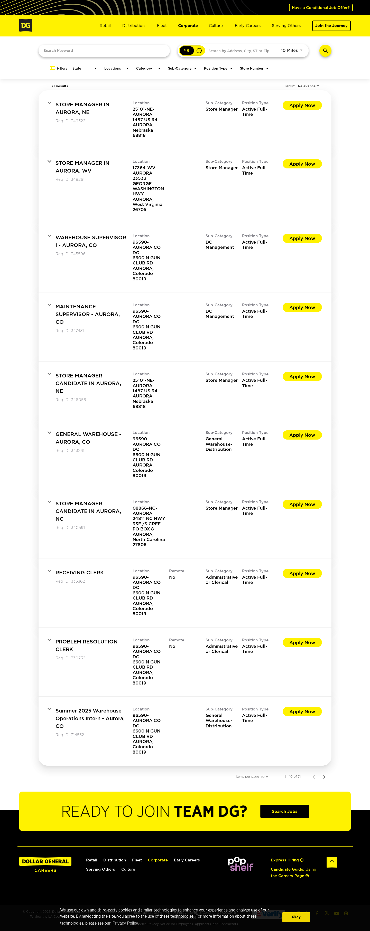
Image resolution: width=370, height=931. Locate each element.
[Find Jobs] (325, 51)
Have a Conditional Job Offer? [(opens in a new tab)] (320, 7)
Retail (105, 25)
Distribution (133, 25)
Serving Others (286, 25)
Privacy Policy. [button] (125, 923)
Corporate (188, 25)
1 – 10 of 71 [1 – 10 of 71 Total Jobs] (293, 776)
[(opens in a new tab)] (241, 869)
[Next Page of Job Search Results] (324, 776)
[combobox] (104, 50)
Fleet (162, 25)
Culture (216, 25)
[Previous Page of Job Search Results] (314, 776)
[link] (185, 119)
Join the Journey (331, 25)
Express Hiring (287, 860)
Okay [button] (296, 917)
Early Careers (248, 25)
